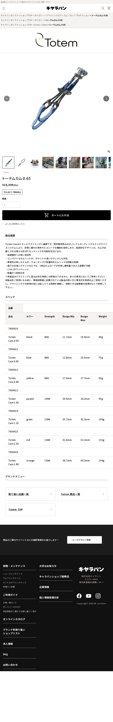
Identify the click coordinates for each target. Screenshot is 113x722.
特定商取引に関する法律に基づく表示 (19, 611)
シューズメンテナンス (12, 573)
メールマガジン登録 (81, 539)
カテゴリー (39, 15)
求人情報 (8, 644)
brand (36, 24)
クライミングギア (54, 15)
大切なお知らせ (47, 566)
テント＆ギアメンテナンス (14, 582)
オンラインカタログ (12, 607)
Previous (7, 99)
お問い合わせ (10, 665)
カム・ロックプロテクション (76, 15)
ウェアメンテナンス (11, 578)
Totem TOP (15, 509)
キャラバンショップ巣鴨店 (54, 576)
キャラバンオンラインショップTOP (16, 15)
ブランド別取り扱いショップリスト (14, 631)
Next (106, 99)
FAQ (5, 654)
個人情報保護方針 (49, 597)
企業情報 (44, 587)
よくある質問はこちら (15, 224)
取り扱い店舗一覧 (18, 494)
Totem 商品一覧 (70, 494)
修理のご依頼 (9, 586)
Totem (44, 24)
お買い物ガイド (10, 602)
